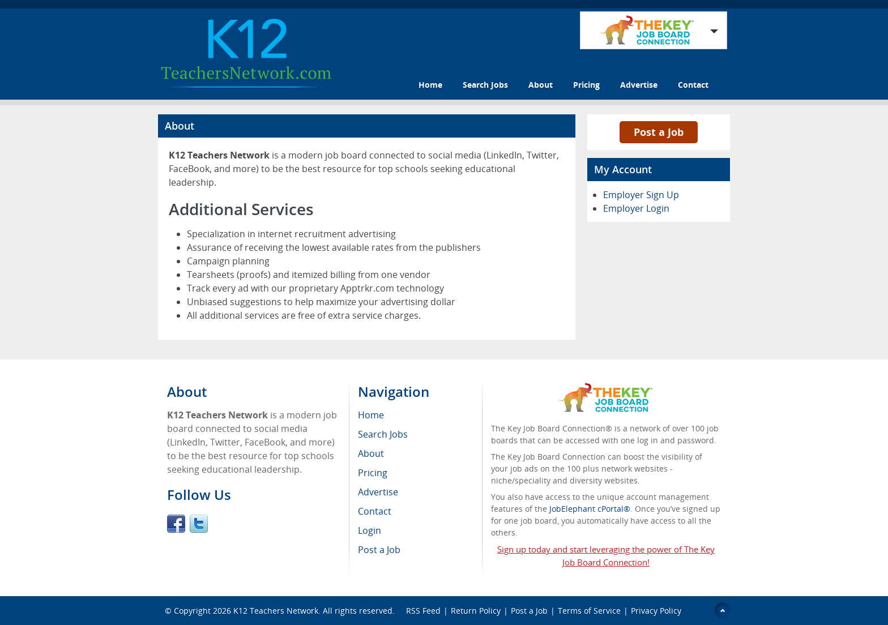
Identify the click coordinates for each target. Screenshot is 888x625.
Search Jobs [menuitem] (383, 434)
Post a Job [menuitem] (379, 549)
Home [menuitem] (371, 415)
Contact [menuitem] (374, 511)
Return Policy (476, 610)
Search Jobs (485, 84)
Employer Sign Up (641, 195)
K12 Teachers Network (275, 610)
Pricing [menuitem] (372, 472)
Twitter (199, 524)
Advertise (639, 84)
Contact (693, 84)
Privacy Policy (657, 610)
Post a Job (659, 132)
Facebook (176, 524)
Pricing (586, 84)
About (540, 84)
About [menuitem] (371, 453)
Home (430, 84)
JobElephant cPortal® (589, 508)
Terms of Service (589, 610)
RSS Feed (423, 610)
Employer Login (636, 208)
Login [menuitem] (369, 530)
